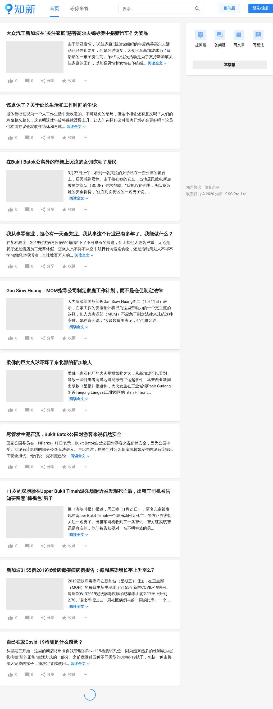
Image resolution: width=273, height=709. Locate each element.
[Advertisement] (49, 128)
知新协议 (193, 187)
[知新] (20, 9)
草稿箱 (229, 65)
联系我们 (193, 194)
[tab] (54, 8)
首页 (54, 8)
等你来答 (79, 8)
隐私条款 (212, 187)
